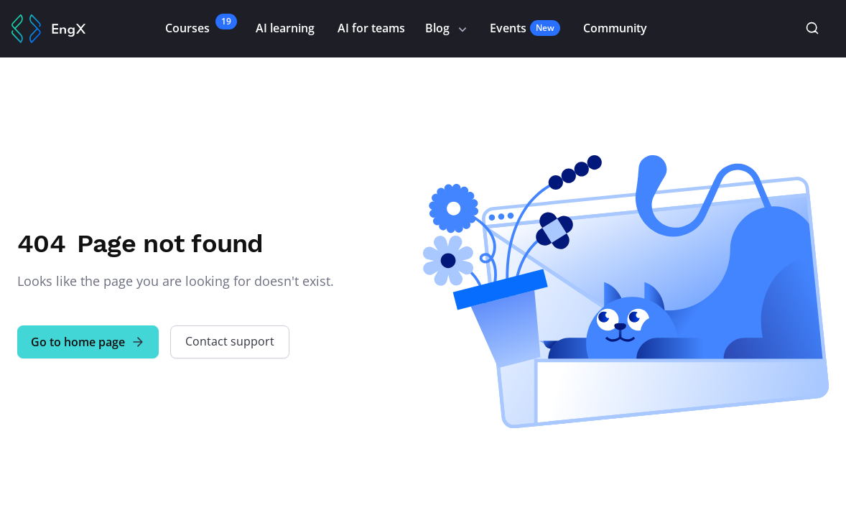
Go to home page (88, 342)
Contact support (229, 341)
